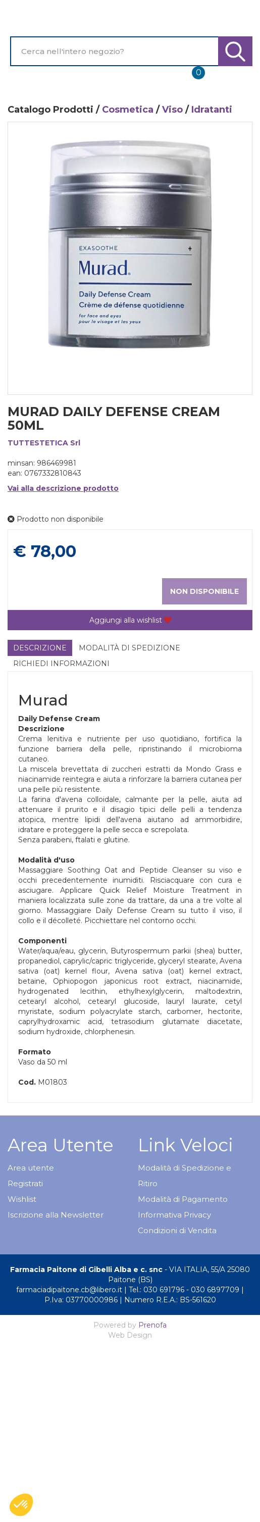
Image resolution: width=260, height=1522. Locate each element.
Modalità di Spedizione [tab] (129, 647)
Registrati (25, 1183)
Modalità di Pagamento (183, 1199)
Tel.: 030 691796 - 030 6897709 (184, 1289)
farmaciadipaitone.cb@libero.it (69, 1289)
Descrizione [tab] (40, 647)
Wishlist (22, 1199)
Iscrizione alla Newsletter (55, 1215)
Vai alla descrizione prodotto (63, 488)
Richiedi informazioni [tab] (61, 663)
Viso (172, 109)
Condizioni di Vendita (177, 1230)
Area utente (31, 1168)
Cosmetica (127, 109)
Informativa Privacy (174, 1215)
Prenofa (152, 1325)
